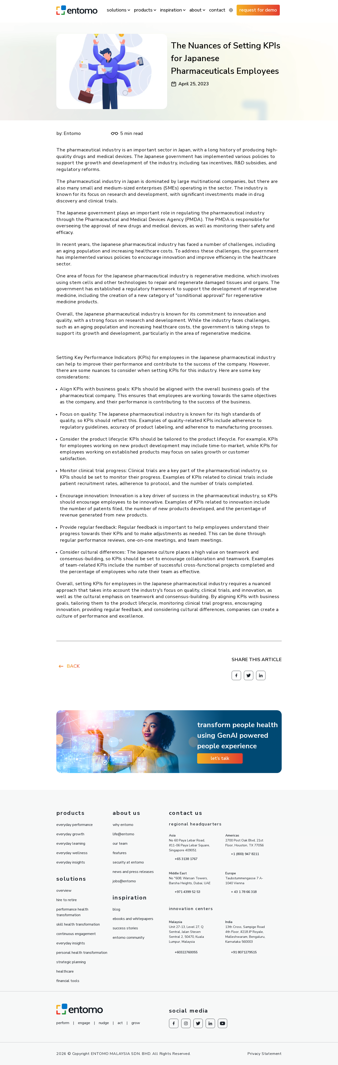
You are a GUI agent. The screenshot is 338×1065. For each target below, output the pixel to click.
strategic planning (71, 962)
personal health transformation (81, 952)
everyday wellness (72, 853)
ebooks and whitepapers (133, 918)
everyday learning (70, 843)
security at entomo (128, 862)
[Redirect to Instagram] (186, 1023)
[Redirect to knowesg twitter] (248, 675)
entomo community (128, 937)
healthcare (65, 971)
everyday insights (70, 862)
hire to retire (66, 900)
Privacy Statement (264, 1053)
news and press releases (133, 871)
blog (116, 909)
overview (63, 890)
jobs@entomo (124, 881)
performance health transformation (72, 912)
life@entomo (123, 834)
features (120, 853)
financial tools (67, 980)
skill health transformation (78, 924)
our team (120, 843)
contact (217, 10)
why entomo (123, 824)
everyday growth (70, 834)
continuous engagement (76, 933)
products (143, 10)
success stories (125, 928)
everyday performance (74, 824)
